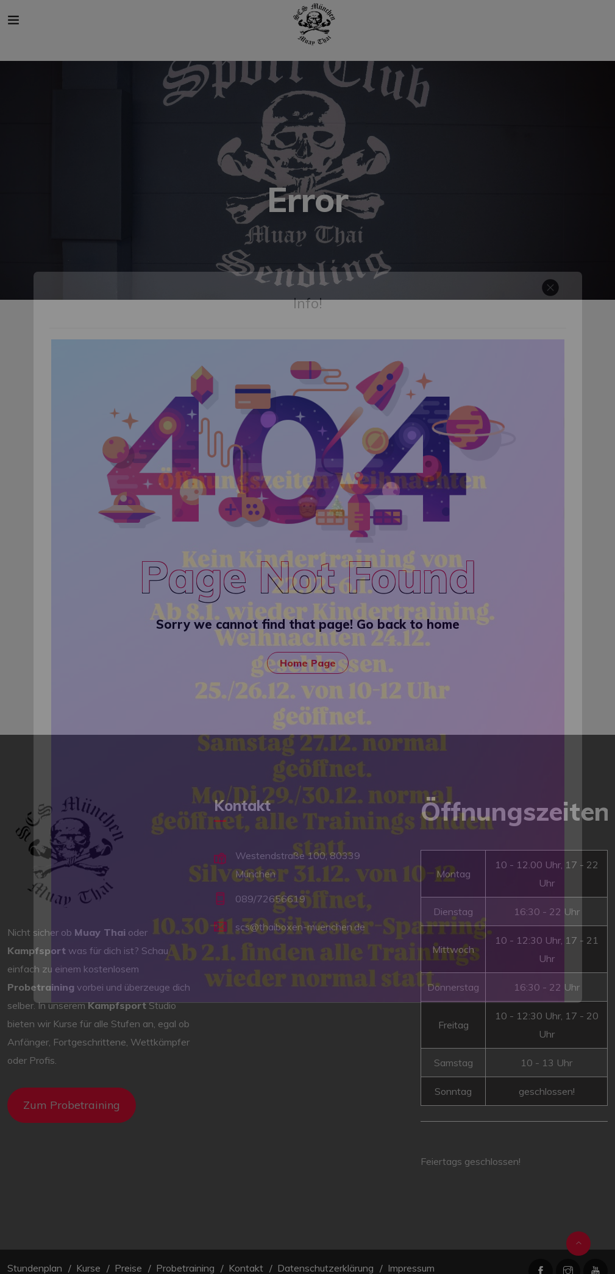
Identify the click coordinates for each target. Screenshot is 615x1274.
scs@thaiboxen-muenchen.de (300, 927)
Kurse (88, 1268)
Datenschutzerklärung (325, 1268)
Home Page (308, 663)
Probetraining (185, 1268)
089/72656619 (270, 899)
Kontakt (246, 1268)
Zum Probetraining (71, 1105)
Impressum (411, 1268)
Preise (128, 1268)
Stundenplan (34, 1268)
